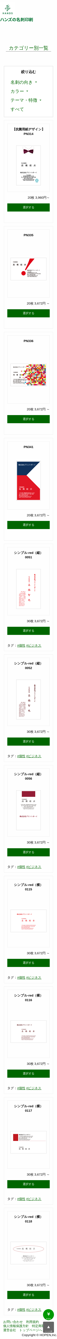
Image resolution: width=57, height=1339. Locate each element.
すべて (17, 109)
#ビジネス (33, 645)
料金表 (48, 1316)
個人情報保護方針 (16, 1326)
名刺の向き (21, 82)
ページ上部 (48, 1328)
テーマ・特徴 (23, 100)
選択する (28, 207)
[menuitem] (22, 82)
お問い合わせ (13, 1321)
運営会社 (9, 1330)
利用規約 (32, 1321)
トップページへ (30, 1330)
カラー (17, 91)
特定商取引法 (41, 1326)
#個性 (21, 645)
